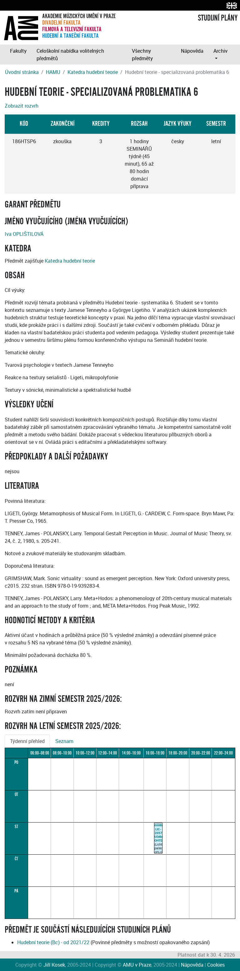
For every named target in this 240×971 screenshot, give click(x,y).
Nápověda (192, 50)
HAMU (53, 72)
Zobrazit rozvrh (21, 105)
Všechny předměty (142, 54)
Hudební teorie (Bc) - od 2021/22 (53, 942)
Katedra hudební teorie (93, 72)
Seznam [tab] (64, 741)
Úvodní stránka (22, 72)
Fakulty (18, 50)
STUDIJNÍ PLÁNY (218, 18)
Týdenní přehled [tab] (27, 741)
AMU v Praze (137, 964)
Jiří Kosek (54, 964)
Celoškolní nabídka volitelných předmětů (70, 54)
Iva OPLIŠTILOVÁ (24, 234)
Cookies (216, 964)
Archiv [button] (220, 50)
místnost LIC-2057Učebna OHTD (160, 832)
